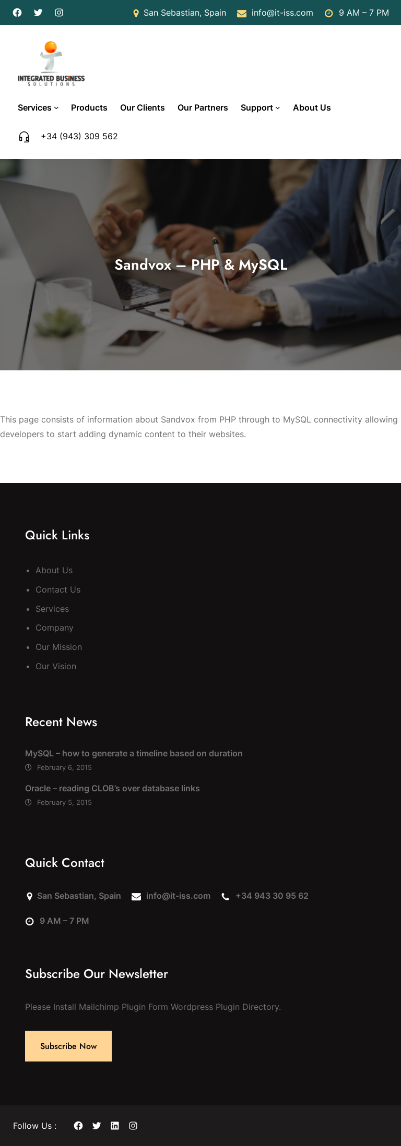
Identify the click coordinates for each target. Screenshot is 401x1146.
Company (55, 627)
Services (35, 107)
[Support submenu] (277, 107)
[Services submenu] (56, 107)
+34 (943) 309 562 (79, 136)
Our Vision (56, 666)
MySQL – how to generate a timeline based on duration (134, 753)
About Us (54, 570)
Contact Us (58, 589)
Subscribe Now (68, 1046)
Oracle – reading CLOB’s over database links (112, 788)
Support (257, 107)
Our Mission (59, 647)
